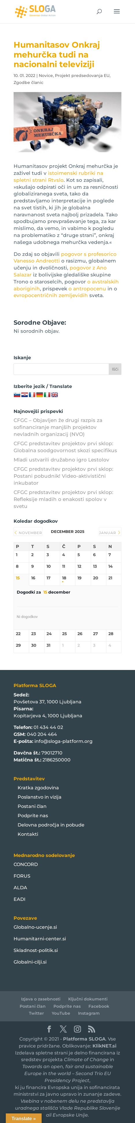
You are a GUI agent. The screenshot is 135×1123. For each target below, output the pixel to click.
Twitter (36, 1013)
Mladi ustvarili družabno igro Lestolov (61, 460)
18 (64, 578)
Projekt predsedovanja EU (82, 75)
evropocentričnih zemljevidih (51, 295)
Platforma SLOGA (84, 1039)
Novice (46, 75)
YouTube (61, 1013)
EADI (19, 899)
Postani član (32, 806)
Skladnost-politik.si (36, 950)
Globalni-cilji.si (30, 962)
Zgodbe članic (28, 82)
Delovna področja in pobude (51, 825)
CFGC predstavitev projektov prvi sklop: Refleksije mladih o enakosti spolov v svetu (63, 499)
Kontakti (28, 834)
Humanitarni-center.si (40, 938)
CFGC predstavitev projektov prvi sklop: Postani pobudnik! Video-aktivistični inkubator (63, 476)
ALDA (20, 887)
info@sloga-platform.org (63, 741)
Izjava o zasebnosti (40, 999)
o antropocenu (88, 289)
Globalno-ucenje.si (35, 927)
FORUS (22, 876)
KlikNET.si (104, 1046)
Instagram (89, 1013)
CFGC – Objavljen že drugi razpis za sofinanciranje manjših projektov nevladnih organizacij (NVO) (58, 427)
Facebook (98, 1006)
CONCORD (26, 864)
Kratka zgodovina (38, 787)
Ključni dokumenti (88, 999)
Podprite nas (33, 815)
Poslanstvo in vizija (40, 797)
